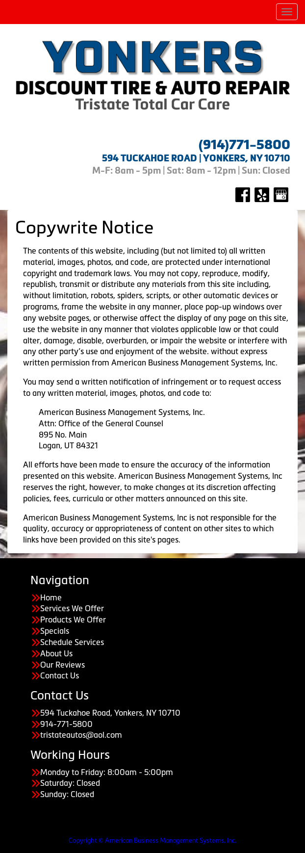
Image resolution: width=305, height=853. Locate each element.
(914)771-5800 (244, 144)
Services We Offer (72, 608)
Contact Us (59, 675)
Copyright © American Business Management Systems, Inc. (152, 840)
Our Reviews (62, 664)
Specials (54, 630)
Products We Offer (73, 619)
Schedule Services (72, 642)
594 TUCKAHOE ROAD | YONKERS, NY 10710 (196, 158)
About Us (56, 653)
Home (51, 597)
